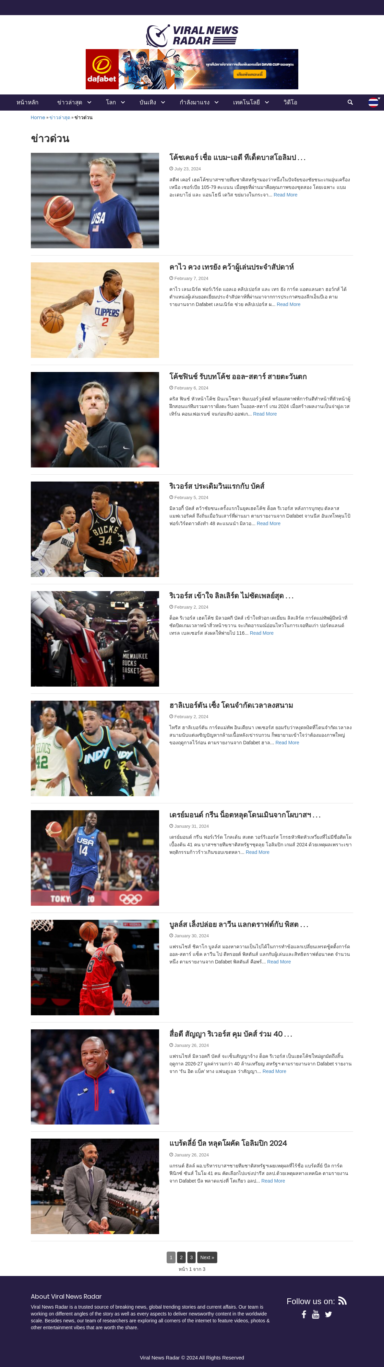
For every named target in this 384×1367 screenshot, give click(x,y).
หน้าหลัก (27, 102)
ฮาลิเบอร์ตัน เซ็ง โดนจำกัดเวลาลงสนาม (231, 705)
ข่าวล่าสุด (69, 102)
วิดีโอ (290, 102)
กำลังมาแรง (194, 102)
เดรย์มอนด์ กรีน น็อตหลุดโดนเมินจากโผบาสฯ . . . (244, 815)
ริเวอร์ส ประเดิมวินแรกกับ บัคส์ (216, 486)
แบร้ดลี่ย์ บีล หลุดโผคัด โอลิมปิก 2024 (228, 1143)
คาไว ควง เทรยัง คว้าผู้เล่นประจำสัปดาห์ (231, 267)
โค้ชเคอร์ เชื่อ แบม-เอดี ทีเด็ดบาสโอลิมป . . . (237, 157)
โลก (111, 102)
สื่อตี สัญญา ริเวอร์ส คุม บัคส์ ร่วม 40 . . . (230, 1034)
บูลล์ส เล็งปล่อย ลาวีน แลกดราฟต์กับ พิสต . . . (238, 924)
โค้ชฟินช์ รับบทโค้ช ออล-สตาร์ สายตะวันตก (238, 377)
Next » (207, 1257)
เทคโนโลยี (246, 102)
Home (38, 117)
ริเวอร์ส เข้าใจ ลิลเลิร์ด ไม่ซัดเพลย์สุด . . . (231, 596)
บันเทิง (148, 102)
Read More (285, 194)
